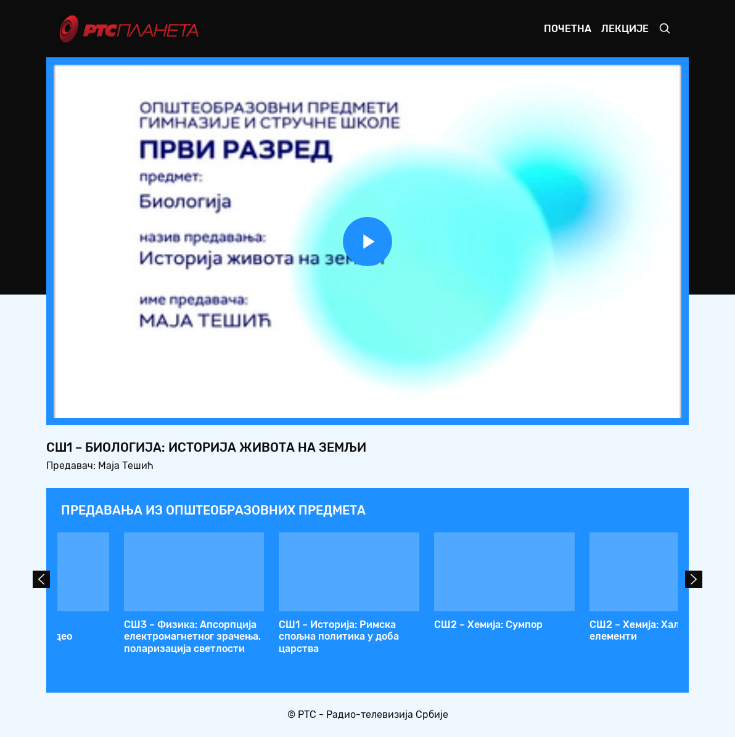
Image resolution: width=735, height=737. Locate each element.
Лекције (625, 29)
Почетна (567, 29)
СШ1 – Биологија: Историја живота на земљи (581, 630)
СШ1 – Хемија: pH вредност (273, 624)
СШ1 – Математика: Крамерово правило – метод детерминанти (430, 636)
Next (693, 579)
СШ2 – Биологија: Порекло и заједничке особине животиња (119, 636)
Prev (41, 579)
